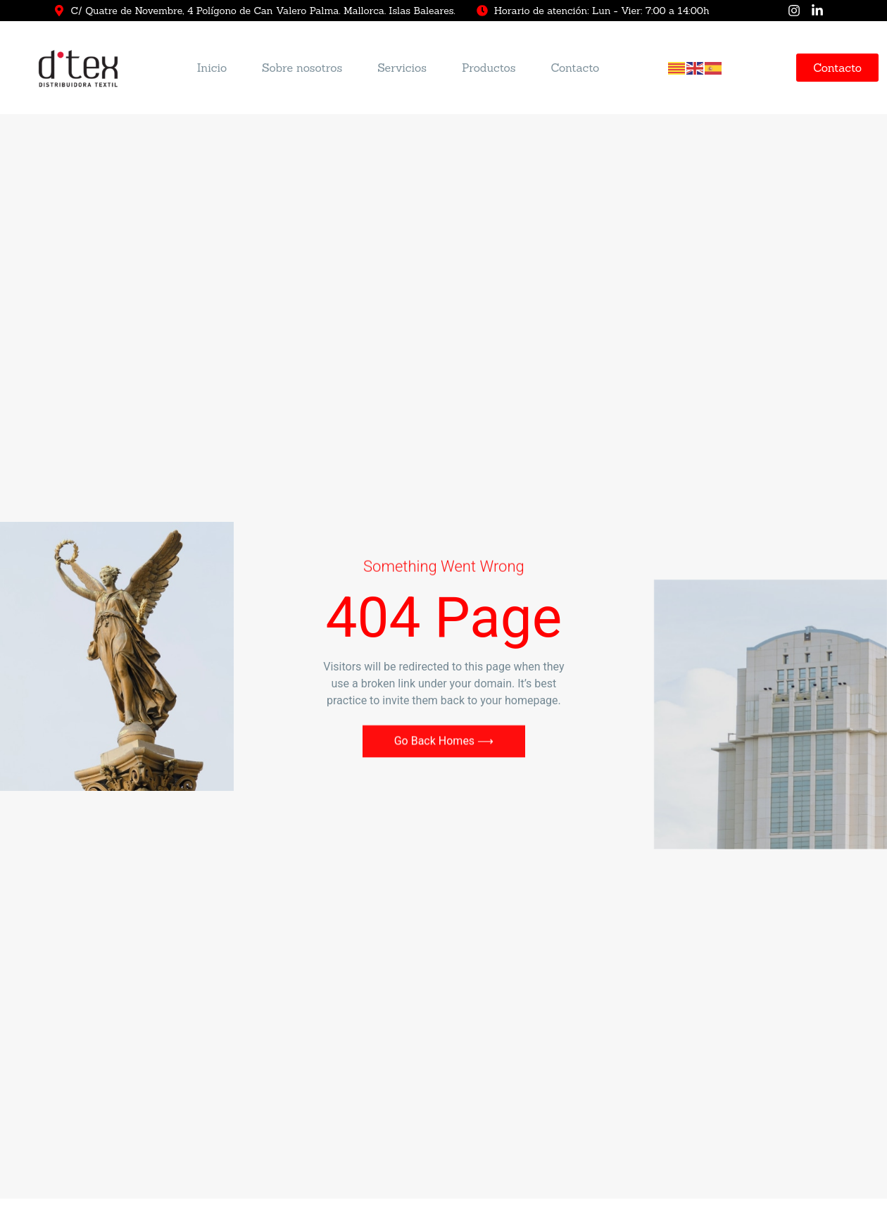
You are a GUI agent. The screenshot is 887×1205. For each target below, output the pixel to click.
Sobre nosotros (302, 69)
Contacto (575, 69)
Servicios (402, 69)
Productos (489, 69)
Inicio (212, 69)
